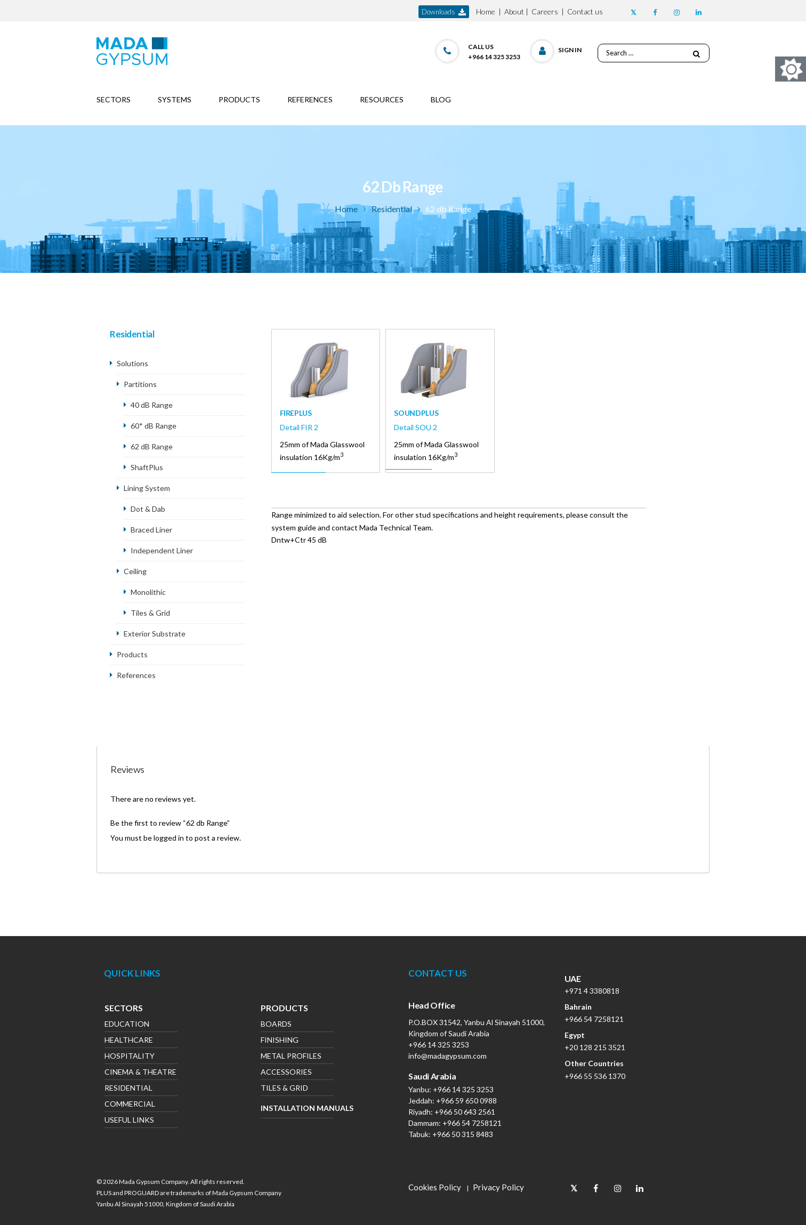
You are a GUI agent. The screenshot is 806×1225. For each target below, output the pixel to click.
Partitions (140, 384)
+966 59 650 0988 (466, 1100)
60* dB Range (153, 425)
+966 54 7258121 (472, 1122)
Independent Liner (163, 550)
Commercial (129, 1104)
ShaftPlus (147, 467)
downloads (444, 12)
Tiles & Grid (150, 612)
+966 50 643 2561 (464, 1111)
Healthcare (128, 1040)
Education (126, 1024)
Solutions (132, 363)
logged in (169, 837)
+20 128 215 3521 (595, 1047)
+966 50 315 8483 (462, 1134)
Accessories (286, 1072)
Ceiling (135, 571)
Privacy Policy (498, 1187)
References (136, 675)
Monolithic (148, 592)
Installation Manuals (297, 1108)
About (514, 11)
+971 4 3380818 (592, 990)
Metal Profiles (291, 1056)
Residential (392, 209)
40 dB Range (152, 404)
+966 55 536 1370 (595, 1076)
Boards (276, 1024)
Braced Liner (151, 529)
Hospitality (129, 1056)
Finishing (280, 1040)
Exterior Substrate (155, 633)
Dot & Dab (148, 508)
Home (485, 11)
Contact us (585, 11)
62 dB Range (152, 446)
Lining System (147, 488)
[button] (556, 48)
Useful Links (129, 1120)
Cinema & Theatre (140, 1072)
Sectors (123, 1009)
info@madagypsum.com (447, 1055)
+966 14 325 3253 (438, 1044)
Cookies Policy (434, 1187)
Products (132, 654)
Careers (544, 11)
